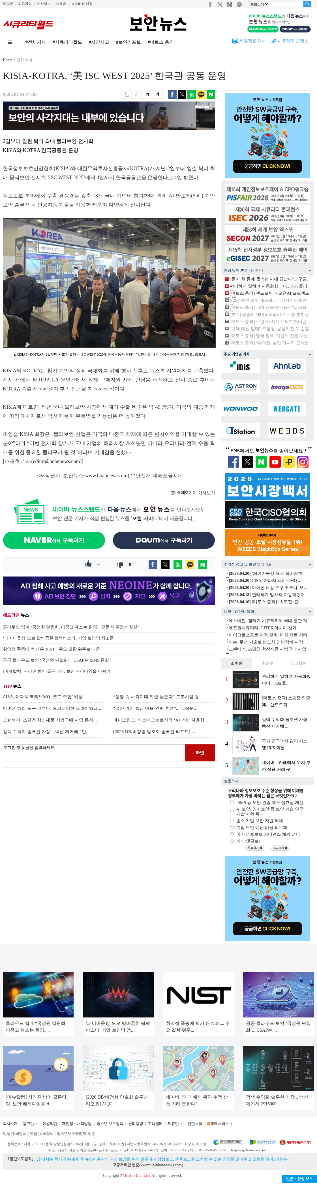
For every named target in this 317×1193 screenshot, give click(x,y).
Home (7, 60)
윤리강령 (135, 1124)
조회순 (237, 663)
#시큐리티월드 (67, 42)
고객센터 (155, 1124)
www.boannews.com (106, 475)
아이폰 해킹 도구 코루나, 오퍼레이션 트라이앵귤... (52, 708)
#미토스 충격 (161, 42)
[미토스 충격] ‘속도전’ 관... (265, 601)
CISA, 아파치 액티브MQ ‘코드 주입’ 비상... (44, 696)
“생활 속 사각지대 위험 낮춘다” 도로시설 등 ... (158, 696)
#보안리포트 (128, 42)
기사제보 (44, 4)
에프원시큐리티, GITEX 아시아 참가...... (266, 628)
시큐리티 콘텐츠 (293, 41)
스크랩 (61, 4)
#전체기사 (35, 42)
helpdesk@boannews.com (248, 1150)
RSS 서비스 (219, 1124)
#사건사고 (99, 42)
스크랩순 (298, 663)
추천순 (267, 663)
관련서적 (194, 1124)
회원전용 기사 (252, 41)
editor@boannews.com (56, 461)
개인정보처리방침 (76, 1124)
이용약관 (49, 1124)
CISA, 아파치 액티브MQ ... (265, 580)
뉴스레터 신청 (82, 4)
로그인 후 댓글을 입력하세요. (94, 752)
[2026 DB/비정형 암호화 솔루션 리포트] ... (154, 731)
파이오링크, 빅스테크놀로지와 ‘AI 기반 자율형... (160, 720)
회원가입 (25, 4)
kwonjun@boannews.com (160, 1165)
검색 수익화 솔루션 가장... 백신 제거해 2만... (46, 731)
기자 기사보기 (193, 493)
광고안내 (30, 1124)
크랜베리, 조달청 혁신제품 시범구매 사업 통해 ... (50, 720)
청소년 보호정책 (110, 1124)
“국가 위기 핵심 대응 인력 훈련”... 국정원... (155, 708)
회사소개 (10, 1124)
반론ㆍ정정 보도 (299, 1179)
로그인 (8, 4)
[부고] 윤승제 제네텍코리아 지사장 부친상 (269, 314)
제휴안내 (175, 1124)
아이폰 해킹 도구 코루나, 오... (268, 587)
